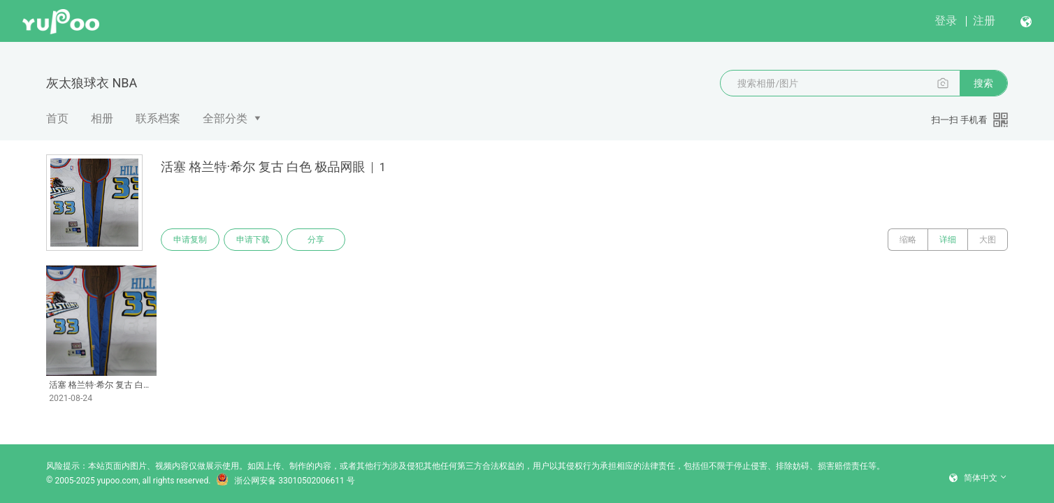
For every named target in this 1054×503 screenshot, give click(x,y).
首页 (57, 118)
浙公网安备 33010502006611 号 (285, 481)
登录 (945, 20)
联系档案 (158, 118)
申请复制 (190, 240)
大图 (987, 240)
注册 (984, 20)
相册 (102, 118)
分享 (316, 240)
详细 (947, 240)
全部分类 (225, 118)
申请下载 (253, 240)
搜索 (983, 83)
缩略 (908, 240)
